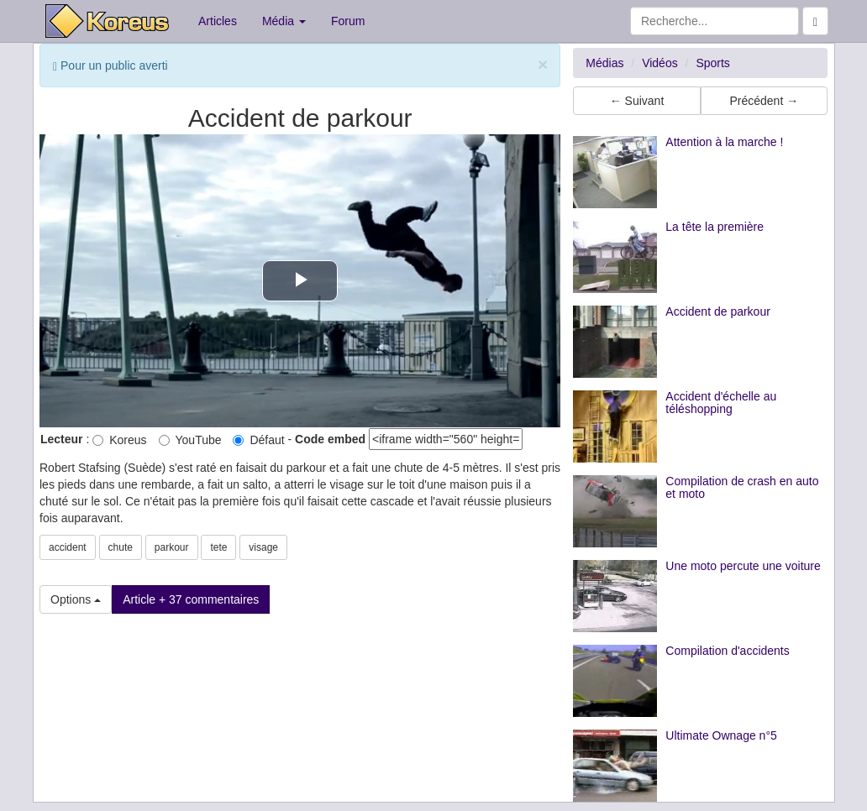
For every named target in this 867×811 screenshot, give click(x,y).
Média (284, 21)
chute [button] (120, 547)
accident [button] (68, 547)
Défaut (258, 440)
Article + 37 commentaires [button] (191, 599)
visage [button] (263, 547)
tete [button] (218, 547)
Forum (348, 21)
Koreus (119, 440)
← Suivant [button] (637, 100)
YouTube (190, 440)
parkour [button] (172, 547)
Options (75, 599)
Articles (217, 21)
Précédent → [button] (763, 100)
